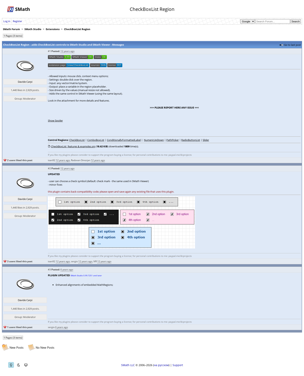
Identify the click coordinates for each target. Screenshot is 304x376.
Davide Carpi (25, 81)
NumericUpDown (154, 140)
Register (17, 21)
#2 (49, 168)
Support (178, 365)
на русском (161, 365)
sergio (74, 261)
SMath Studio (32, 29)
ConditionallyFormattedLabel (124, 140)
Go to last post (292, 45)
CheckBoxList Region (77, 29)
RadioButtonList (190, 140)
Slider (206, 140)
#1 (49, 51)
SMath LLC (128, 365)
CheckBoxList (77, 140)
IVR (95, 261)
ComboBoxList (95, 140)
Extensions (53, 29)
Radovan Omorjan (80, 160)
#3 (49, 269)
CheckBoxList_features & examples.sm (73, 146)
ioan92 (51, 160)
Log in (6, 21)
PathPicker (172, 140)
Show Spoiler (55, 120)
